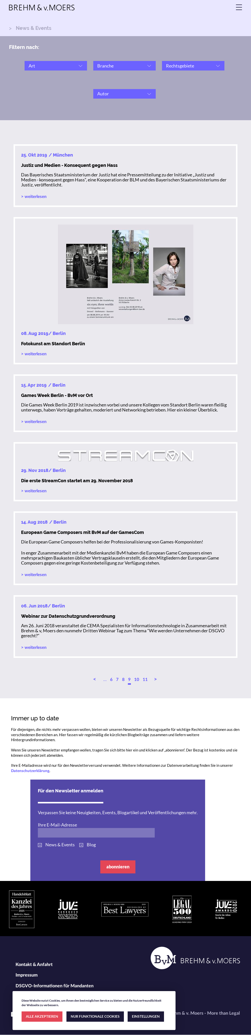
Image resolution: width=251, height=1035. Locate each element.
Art (32, 65)
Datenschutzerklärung (30, 771)
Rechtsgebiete (180, 65)
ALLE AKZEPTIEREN (42, 1016)
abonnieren (117, 866)
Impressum (27, 975)
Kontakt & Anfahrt (34, 964)
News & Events (60, 844)
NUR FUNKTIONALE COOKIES (95, 1016)
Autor (103, 93)
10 (136, 679)
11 (145, 679)
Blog (91, 844)
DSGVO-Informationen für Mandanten (55, 986)
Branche (105, 65)
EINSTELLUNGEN (146, 1016)
